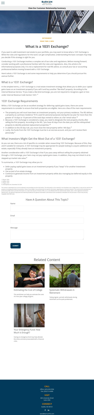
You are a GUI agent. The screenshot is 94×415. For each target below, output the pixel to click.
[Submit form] (15, 245)
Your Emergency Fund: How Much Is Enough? (27, 331)
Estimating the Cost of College (28, 289)
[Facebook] (45, 410)
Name (12, 203)
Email (12, 215)
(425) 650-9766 (49, 389)
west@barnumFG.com (47, 414)
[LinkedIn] (48, 410)
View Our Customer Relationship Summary (47, 8)
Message (14, 228)
